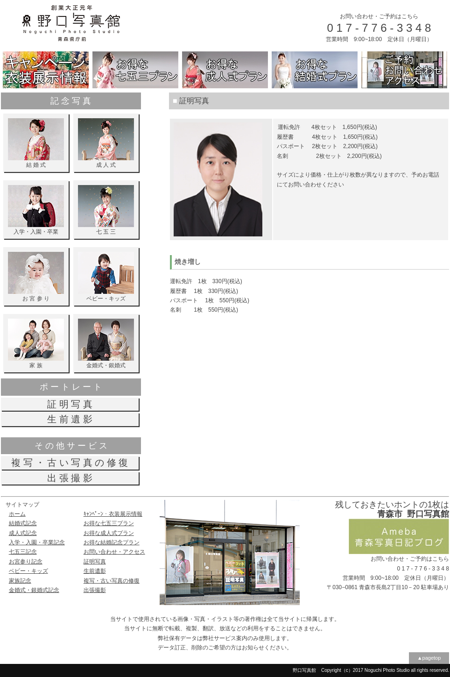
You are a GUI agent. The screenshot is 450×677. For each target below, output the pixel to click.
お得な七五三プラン (109, 523)
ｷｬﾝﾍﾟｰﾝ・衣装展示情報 (113, 514)
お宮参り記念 (25, 561)
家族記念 (20, 580)
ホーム (17, 514)
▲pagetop (429, 658)
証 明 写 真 (69, 404)
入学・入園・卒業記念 (37, 542)
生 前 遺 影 (69, 419)
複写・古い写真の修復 (112, 580)
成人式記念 (23, 533)
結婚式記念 (23, 523)
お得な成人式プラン (109, 533)
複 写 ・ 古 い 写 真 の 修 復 (69, 462)
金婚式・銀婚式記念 (34, 590)
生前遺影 (95, 571)
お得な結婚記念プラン (112, 542)
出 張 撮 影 (69, 478)
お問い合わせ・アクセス (114, 552)
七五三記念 (23, 552)
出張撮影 (95, 590)
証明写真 (95, 561)
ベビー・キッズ (28, 571)
